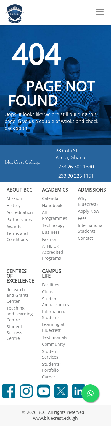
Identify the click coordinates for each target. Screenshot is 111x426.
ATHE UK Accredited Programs (52, 252)
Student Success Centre (14, 332)
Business (51, 232)
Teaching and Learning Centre (20, 313)
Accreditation (20, 212)
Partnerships (19, 219)
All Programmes (54, 215)
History (13, 205)
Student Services (50, 354)
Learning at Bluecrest (53, 327)
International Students (91, 228)
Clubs (47, 291)
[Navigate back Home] (15, 12)
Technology (53, 225)
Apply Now (88, 211)
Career (48, 377)
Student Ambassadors (55, 301)
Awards (14, 226)
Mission (14, 198)
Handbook (52, 205)
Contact (85, 238)
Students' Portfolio (51, 367)
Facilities (50, 285)
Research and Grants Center (18, 295)
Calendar (51, 198)
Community (53, 344)
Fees (82, 218)
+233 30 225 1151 (75, 176)
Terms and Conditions (17, 236)
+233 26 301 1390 (75, 166)
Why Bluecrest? (88, 201)
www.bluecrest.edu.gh (55, 418)
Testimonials (54, 337)
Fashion (49, 239)
